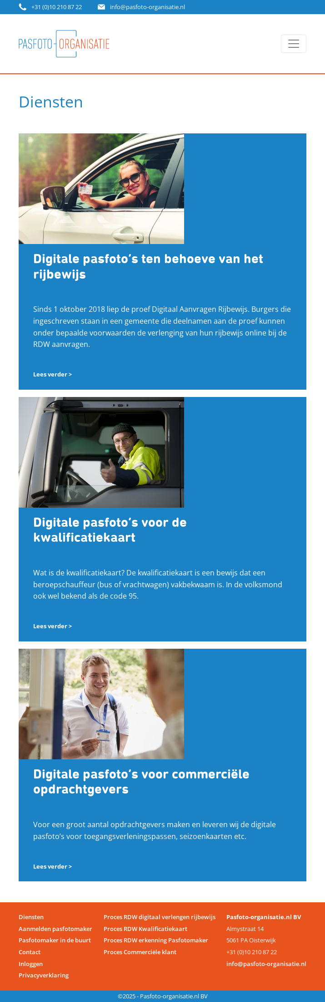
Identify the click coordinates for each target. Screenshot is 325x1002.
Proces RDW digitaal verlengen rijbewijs (159, 917)
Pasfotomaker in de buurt (55, 940)
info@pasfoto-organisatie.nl (147, 7)
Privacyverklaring (44, 975)
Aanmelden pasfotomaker (55, 929)
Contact (29, 952)
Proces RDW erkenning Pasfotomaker (156, 940)
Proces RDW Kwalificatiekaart (145, 929)
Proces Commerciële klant (140, 952)
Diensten (31, 917)
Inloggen (31, 964)
